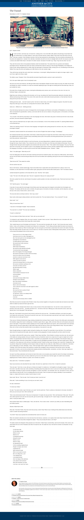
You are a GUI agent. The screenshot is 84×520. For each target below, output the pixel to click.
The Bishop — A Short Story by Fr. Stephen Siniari (21, 498)
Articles (19, 497)
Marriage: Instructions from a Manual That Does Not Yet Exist (23, 501)
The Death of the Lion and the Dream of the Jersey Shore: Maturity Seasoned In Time (27, 495)
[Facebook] (64, 1)
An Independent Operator (16, 504)
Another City (42, 4)
